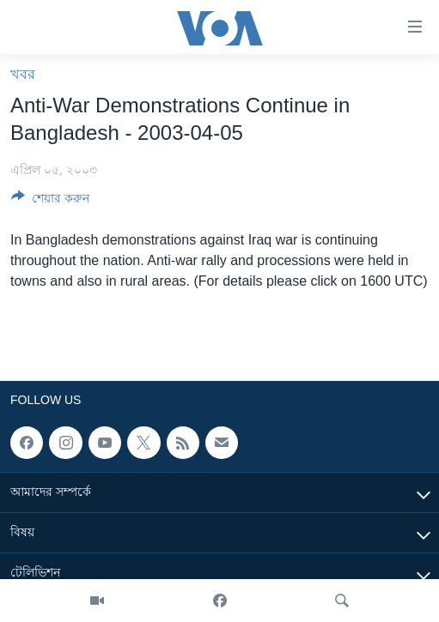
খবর (22, 74)
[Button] (50, 201)
